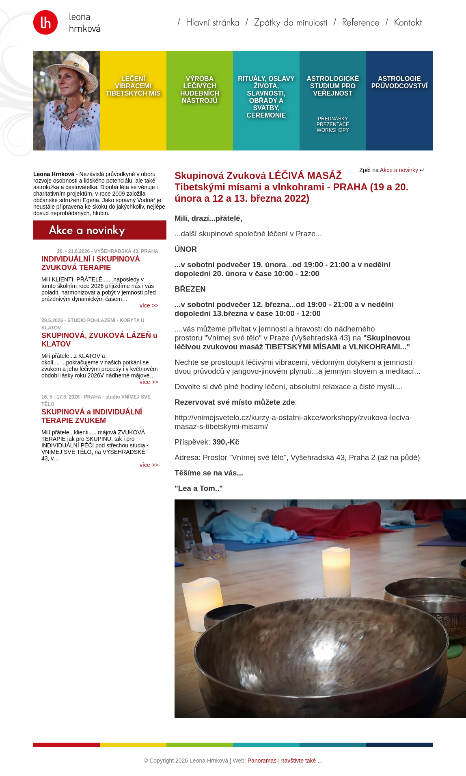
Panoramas (262, 760)
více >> (149, 305)
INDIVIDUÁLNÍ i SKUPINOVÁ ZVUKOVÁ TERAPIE (90, 263)
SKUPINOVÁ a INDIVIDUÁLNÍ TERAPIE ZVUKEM (91, 416)
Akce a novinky (400, 170)
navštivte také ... (301, 760)
